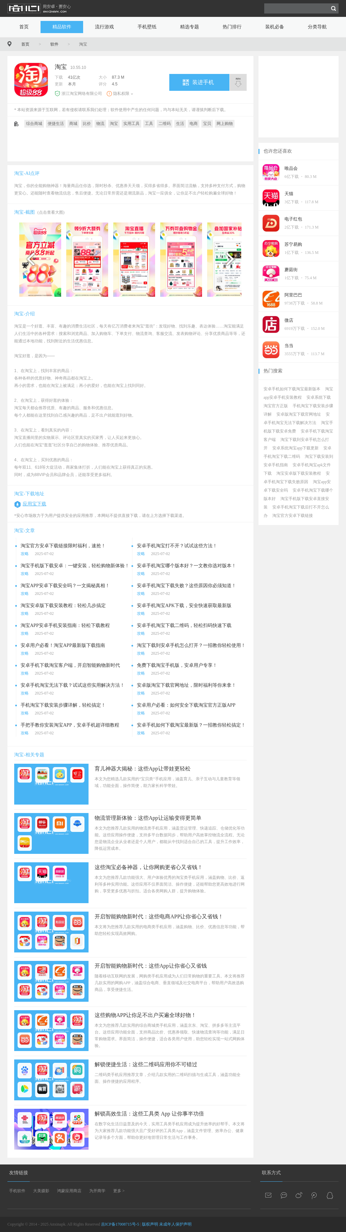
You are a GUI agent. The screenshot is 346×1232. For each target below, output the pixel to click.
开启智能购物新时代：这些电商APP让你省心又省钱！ (159, 916)
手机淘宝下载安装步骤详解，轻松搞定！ (63, 705)
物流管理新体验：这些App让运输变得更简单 (148, 818)
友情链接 (18, 1172)
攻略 (25, 553)
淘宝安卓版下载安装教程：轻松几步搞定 (63, 605)
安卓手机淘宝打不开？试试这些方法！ (177, 545)
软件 (54, 44)
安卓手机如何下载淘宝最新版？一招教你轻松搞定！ (191, 725)
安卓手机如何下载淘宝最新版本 (292, 389)
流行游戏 (104, 26)
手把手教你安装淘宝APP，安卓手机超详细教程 (70, 725)
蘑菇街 (291, 269)
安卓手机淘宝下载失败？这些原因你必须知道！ (186, 585)
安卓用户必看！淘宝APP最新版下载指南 (63, 645)
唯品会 (291, 168)
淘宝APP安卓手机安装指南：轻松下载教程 (65, 625)
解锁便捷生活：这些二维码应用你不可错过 (146, 1064)
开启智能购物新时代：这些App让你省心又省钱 (151, 966)
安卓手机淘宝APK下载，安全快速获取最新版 (184, 605)
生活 (180, 123)
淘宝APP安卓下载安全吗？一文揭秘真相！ (65, 585)
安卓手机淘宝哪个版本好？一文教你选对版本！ (186, 565)
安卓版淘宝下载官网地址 (298, 414)
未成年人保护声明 (175, 1224)
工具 (149, 123)
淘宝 (114, 123)
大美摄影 (41, 1190)
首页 (24, 26)
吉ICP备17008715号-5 (120, 1224)
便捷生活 (56, 123)
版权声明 (150, 1224)
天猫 (289, 193)
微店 (289, 320)
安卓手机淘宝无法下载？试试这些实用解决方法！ (73, 685)
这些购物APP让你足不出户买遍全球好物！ (145, 1015)
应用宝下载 (34, 503)
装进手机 (203, 82)
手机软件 (17, 1190)
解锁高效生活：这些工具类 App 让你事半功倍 (149, 1114)
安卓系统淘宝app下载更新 (295, 448)
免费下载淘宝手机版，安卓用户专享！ (177, 665)
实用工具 (131, 123)
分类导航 (317, 26)
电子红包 (293, 218)
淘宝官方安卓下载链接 (292, 515)
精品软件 (61, 26)
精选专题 (189, 26)
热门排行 (232, 26)
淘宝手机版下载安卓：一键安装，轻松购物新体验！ (75, 565)
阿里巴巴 (293, 294)
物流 (100, 123)
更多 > (119, 1190)
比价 (87, 123)
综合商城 (34, 123)
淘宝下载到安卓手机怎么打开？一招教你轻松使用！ (191, 645)
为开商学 (97, 1190)
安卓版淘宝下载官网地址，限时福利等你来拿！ (186, 685)
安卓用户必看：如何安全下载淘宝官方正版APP (186, 705)
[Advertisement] (130, 146)
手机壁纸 (147, 26)
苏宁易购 (293, 244)
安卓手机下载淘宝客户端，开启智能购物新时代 (70, 665)
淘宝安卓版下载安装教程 (298, 473)
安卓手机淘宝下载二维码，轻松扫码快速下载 (184, 625)
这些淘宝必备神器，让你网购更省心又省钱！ (149, 867)
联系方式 (271, 1172)
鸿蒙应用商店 (69, 1190)
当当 (289, 345)
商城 (73, 123)
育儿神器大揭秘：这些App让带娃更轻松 (143, 768)
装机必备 (274, 26)
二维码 (164, 123)
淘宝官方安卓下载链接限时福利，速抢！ (63, 545)
